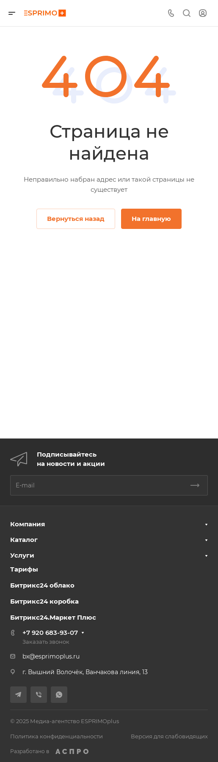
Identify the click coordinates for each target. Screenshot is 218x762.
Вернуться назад (76, 219)
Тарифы (24, 569)
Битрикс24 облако (42, 585)
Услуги (22, 555)
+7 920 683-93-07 (50, 633)
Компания (27, 524)
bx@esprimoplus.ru (51, 656)
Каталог (24, 540)
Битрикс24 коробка (44, 601)
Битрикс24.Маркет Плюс (53, 617)
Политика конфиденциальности (56, 736)
